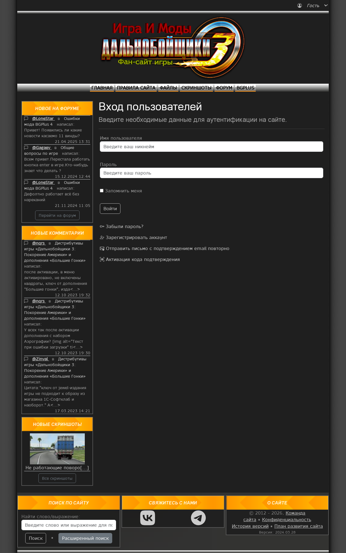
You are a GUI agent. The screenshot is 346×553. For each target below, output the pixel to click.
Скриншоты (196, 88)
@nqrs (39, 242)
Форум (224, 88)
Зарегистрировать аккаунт (133, 237)
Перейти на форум (57, 215)
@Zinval (40, 358)
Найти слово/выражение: (50, 516)
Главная (101, 88)
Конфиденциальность (286, 519)
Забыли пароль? (122, 226)
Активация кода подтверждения (140, 259)
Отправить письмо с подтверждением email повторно (164, 248)
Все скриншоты (57, 478)
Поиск (36, 538)
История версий (250, 526)
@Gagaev (42, 147)
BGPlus (245, 88)
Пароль (108, 164)
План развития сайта (298, 526)
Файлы (168, 88)
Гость (309, 5)
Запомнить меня (121, 190)
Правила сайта (136, 88)
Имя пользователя (121, 138)
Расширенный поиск (85, 538)
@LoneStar (43, 118)
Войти (110, 208)
